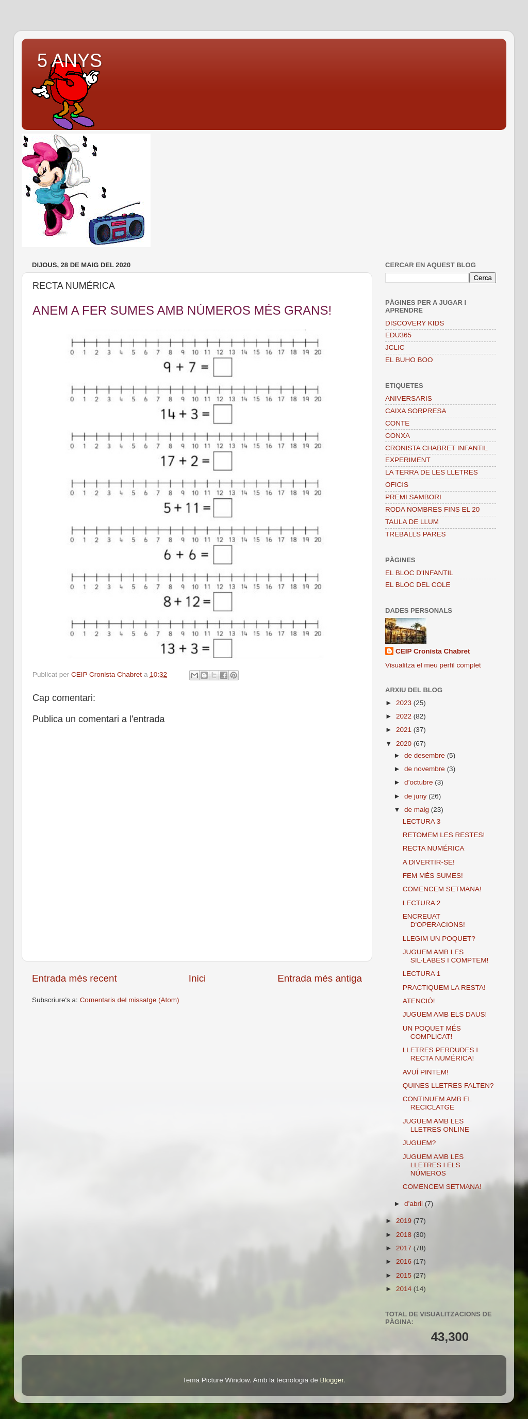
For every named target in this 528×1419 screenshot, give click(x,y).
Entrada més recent (74, 978)
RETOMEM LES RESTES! (444, 835)
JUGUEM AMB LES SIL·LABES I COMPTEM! (446, 956)
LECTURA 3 (422, 821)
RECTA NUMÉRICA (434, 848)
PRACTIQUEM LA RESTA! (444, 987)
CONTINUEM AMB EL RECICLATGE (437, 1103)
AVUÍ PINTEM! (426, 1072)
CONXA (397, 435)
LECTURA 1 (422, 973)
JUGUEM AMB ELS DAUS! (445, 1014)
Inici (197, 978)
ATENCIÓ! (419, 1001)
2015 (405, 1275)
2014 (405, 1289)
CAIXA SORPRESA (416, 411)
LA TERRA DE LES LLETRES (431, 472)
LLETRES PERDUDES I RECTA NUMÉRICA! (440, 1054)
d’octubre (419, 782)
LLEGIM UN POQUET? (439, 938)
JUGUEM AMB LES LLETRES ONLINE (436, 1125)
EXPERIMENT (408, 460)
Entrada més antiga (319, 978)
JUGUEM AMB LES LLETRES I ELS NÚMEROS (433, 1165)
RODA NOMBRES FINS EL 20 (432, 509)
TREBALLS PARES (415, 534)
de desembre (425, 755)
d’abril (414, 1204)
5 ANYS (69, 60)
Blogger (331, 1380)
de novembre (425, 769)
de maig (417, 809)
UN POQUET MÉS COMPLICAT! (432, 1032)
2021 (405, 729)
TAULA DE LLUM (412, 522)
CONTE (397, 423)
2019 (405, 1221)
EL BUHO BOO (409, 360)
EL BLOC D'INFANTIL (419, 573)
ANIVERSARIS (408, 398)
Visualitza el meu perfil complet (433, 665)
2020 (405, 743)
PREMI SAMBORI (413, 497)
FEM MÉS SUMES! (433, 875)
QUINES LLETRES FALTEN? (448, 1085)
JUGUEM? (419, 1143)
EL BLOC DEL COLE (418, 585)
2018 (405, 1234)
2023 (405, 703)
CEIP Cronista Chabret (432, 651)
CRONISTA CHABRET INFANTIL (436, 448)
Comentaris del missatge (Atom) (129, 1000)
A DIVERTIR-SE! (429, 862)
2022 (405, 716)
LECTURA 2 (422, 903)
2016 (405, 1261)
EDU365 (398, 335)
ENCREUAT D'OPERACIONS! (434, 920)
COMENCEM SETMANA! (442, 889)
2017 (405, 1248)
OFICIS (396, 484)
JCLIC (395, 347)
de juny (416, 796)
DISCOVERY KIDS (414, 323)
